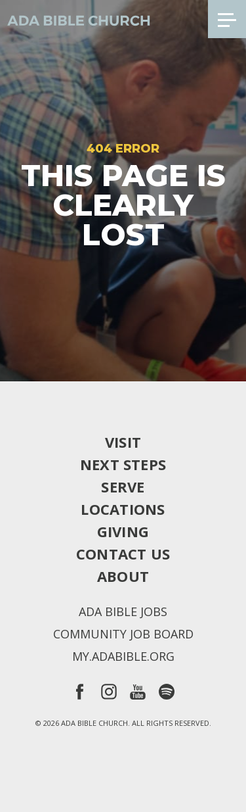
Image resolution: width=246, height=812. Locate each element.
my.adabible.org (123, 656)
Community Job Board (123, 634)
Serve (122, 486)
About (123, 576)
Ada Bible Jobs (123, 611)
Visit (123, 442)
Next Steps (123, 464)
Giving (123, 531)
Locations (123, 509)
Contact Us (123, 553)
